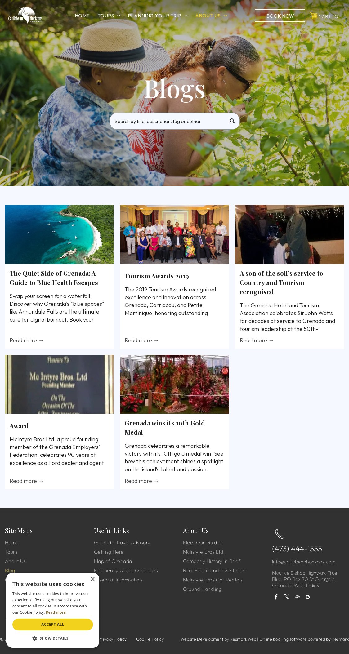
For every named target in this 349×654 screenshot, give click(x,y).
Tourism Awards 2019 (157, 276)
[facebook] (276, 598)
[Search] (175, 121)
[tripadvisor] (297, 598)
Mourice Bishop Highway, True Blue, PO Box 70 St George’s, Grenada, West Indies (304, 579)
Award (19, 425)
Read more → (27, 340)
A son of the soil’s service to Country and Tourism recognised (281, 282)
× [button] (92, 579)
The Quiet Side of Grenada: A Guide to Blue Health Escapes (54, 278)
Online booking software (283, 639)
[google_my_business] (308, 598)
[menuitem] (82, 15)
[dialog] (52, 610)
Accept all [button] (52, 624)
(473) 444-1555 (297, 549)
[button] (52, 638)
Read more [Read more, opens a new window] (56, 612)
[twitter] (287, 598)
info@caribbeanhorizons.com (303, 561)
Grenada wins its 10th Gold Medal (165, 427)
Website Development (201, 639)
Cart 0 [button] (328, 16)
